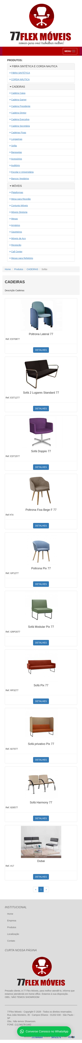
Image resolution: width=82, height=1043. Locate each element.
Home (8, 269)
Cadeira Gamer (19, 99)
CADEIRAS (17, 86)
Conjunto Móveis (19, 205)
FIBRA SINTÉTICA (20, 73)
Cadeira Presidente (20, 106)
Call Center (16, 251)
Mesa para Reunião (21, 199)
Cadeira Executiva (20, 119)
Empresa (11, 920)
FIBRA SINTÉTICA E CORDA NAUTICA (33, 66)
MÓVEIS (16, 186)
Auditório (15, 165)
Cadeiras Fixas (18, 132)
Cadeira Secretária (20, 126)
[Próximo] (46, 889)
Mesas (14, 218)
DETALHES (41, 350)
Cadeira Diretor (18, 113)
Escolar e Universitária (22, 172)
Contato (11, 941)
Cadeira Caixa (18, 93)
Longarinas (16, 139)
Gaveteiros (16, 232)
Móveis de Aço (18, 238)
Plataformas (17, 192)
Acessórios (16, 159)
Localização (13, 934)
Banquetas (16, 152)
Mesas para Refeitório (22, 258)
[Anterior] (36, 889)
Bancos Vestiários (20, 178)
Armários (15, 225)
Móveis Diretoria (19, 212)
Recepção (16, 245)
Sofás (14, 145)
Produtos (18, 269)
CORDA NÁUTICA (20, 79)
